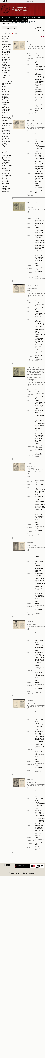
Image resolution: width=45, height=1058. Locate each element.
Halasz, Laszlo (30, 125)
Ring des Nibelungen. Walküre (38, 848)
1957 (36, 216)
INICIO (3, 17)
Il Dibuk (29, 463)
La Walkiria (30, 779)
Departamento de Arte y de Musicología (16, 872)
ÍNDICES (33, 17)
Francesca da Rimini (32, 285)
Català (27, 1)
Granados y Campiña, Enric (34, 377)
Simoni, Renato (31, 468)
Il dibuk (37, 534)
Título (36, 29)
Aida (28, 41)
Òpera (36, 106)
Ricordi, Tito (30, 292)
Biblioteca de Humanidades (31, 872)
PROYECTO (9, 17)
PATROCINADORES (15, 20)
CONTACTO (25, 20)
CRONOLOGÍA (26, 17)
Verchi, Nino (30, 290)
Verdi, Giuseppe (31, 45)
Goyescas (37, 453)
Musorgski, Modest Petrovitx (34, 124)
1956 (36, 53)
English (31, 1)
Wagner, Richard (31, 206)
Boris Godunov (31, 120)
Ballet (40, 447)
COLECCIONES (5, 20)
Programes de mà (39, 105)
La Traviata (38, 771)
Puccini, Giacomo (31, 545)
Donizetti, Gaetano (32, 624)
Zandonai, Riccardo (32, 288)
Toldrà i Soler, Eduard (32, 379)
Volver (14, 33)
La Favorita (30, 621)
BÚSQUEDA (17, 17)
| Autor (41, 29)
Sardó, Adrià (30, 381)
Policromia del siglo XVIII (39, 455)
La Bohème (30, 542)
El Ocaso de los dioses (33, 203)
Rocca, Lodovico (31, 466)
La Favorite (38, 692)
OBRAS (39, 17)
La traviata (30, 700)
